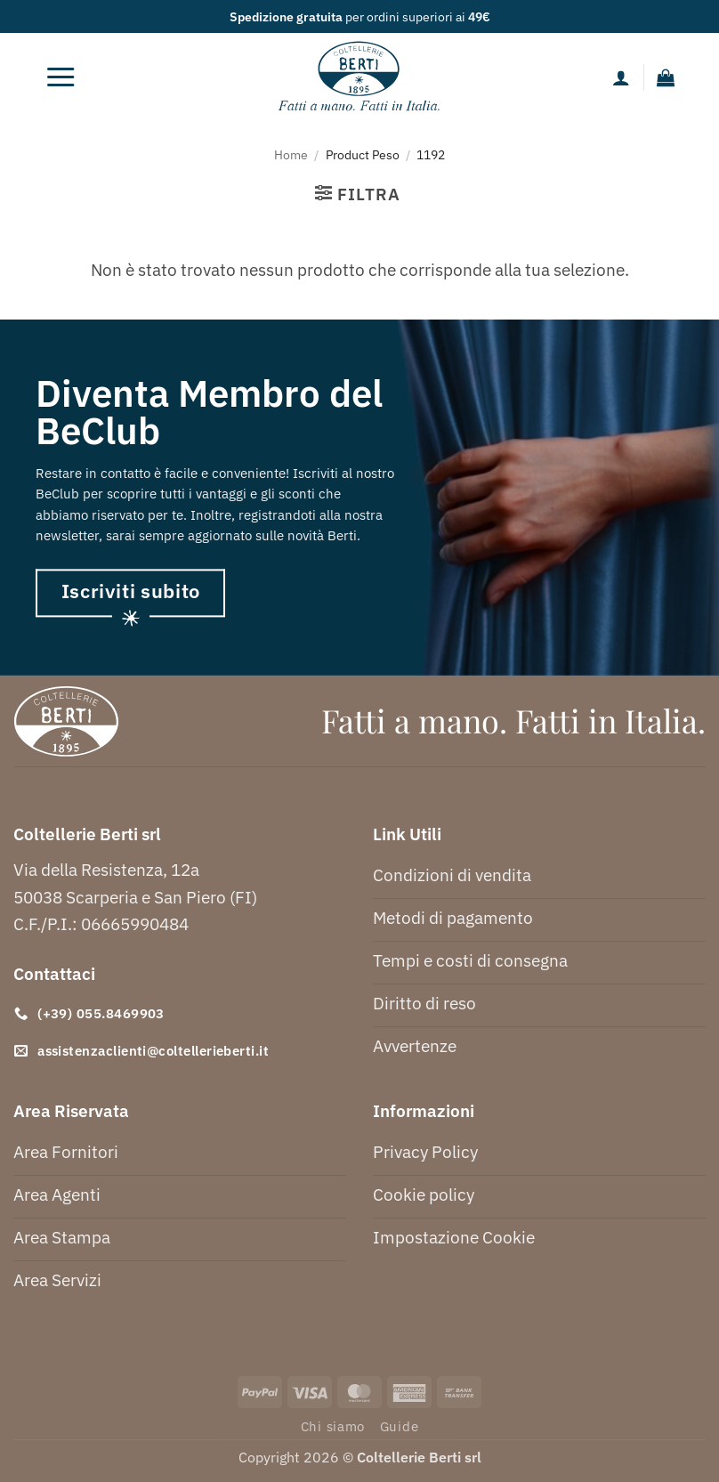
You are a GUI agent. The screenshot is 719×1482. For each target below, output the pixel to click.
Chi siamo (333, 1426)
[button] (60, 77)
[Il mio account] (621, 77)
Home (291, 154)
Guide (399, 1426)
